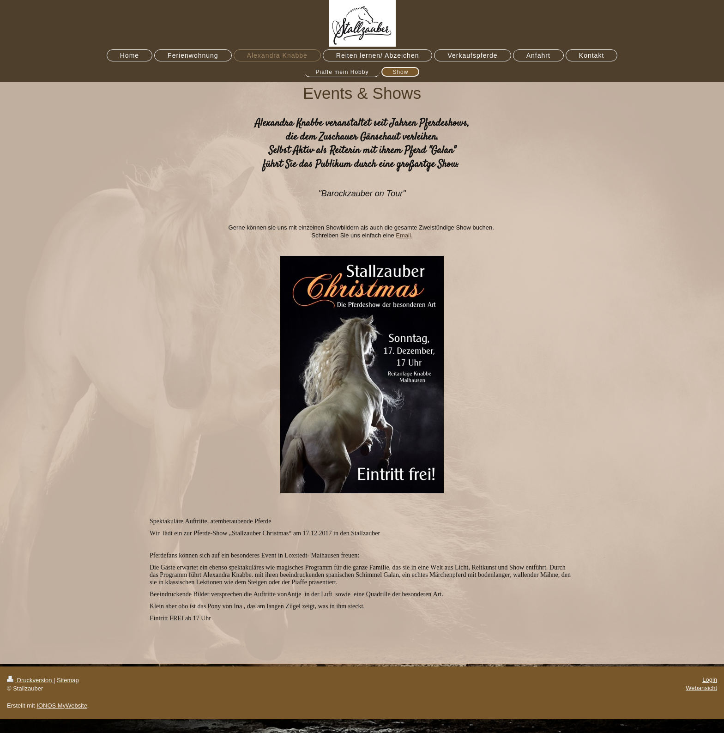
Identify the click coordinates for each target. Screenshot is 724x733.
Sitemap (68, 680)
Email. (404, 235)
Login (709, 679)
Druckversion (30, 680)
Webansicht (701, 688)
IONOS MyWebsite (61, 705)
